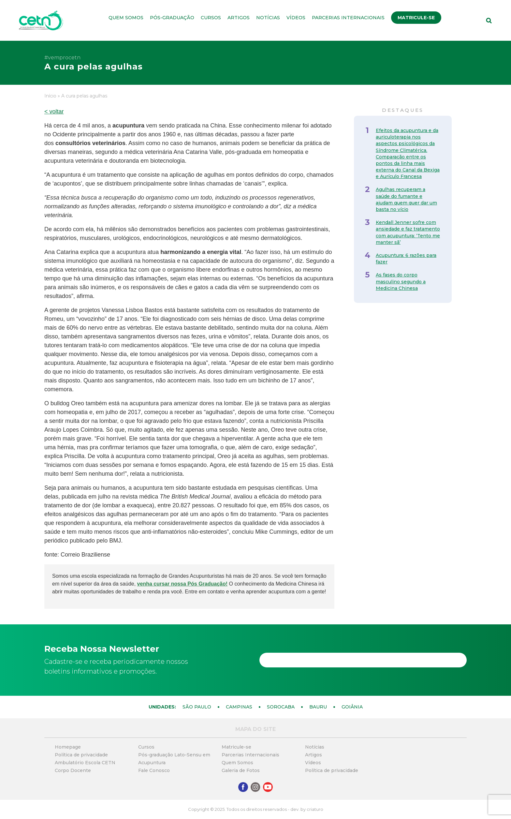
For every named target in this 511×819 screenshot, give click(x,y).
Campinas (239, 707)
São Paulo (196, 707)
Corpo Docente (73, 770)
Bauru (318, 707)
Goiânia (352, 707)
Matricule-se (416, 18)
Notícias (268, 18)
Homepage (68, 747)
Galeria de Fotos (241, 770)
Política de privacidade (81, 755)
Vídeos (295, 18)
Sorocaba (281, 707)
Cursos (211, 18)
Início (50, 96)
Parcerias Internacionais (348, 18)
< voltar (54, 111)
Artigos (238, 18)
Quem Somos (126, 18)
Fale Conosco (154, 770)
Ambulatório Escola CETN (85, 763)
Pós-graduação (172, 18)
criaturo (315, 809)
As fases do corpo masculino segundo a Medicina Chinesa (401, 281)
